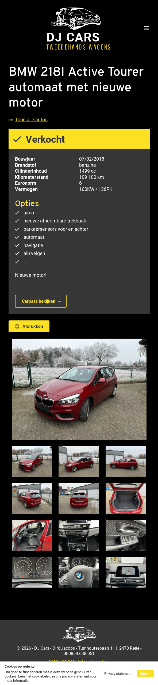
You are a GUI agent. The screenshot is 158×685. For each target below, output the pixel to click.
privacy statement (75, 676)
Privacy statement (118, 673)
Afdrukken (29, 326)
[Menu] (146, 28)
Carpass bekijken (38, 301)
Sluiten (145, 673)
